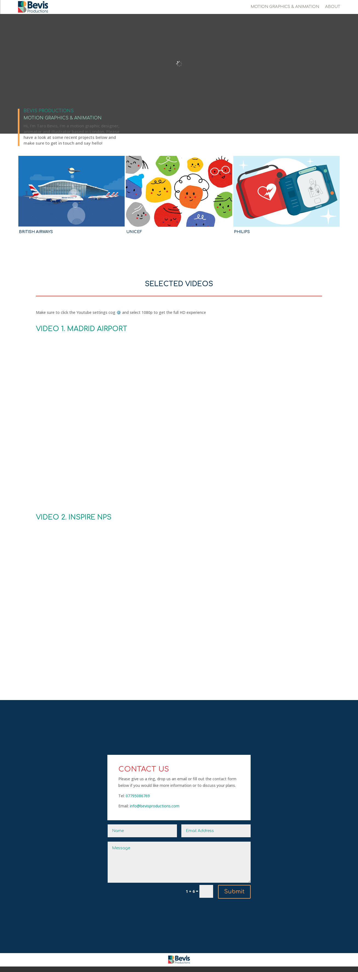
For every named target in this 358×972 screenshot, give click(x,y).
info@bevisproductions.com (154, 805)
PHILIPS (242, 232)
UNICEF (134, 232)
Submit (234, 891)
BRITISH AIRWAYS (36, 232)
